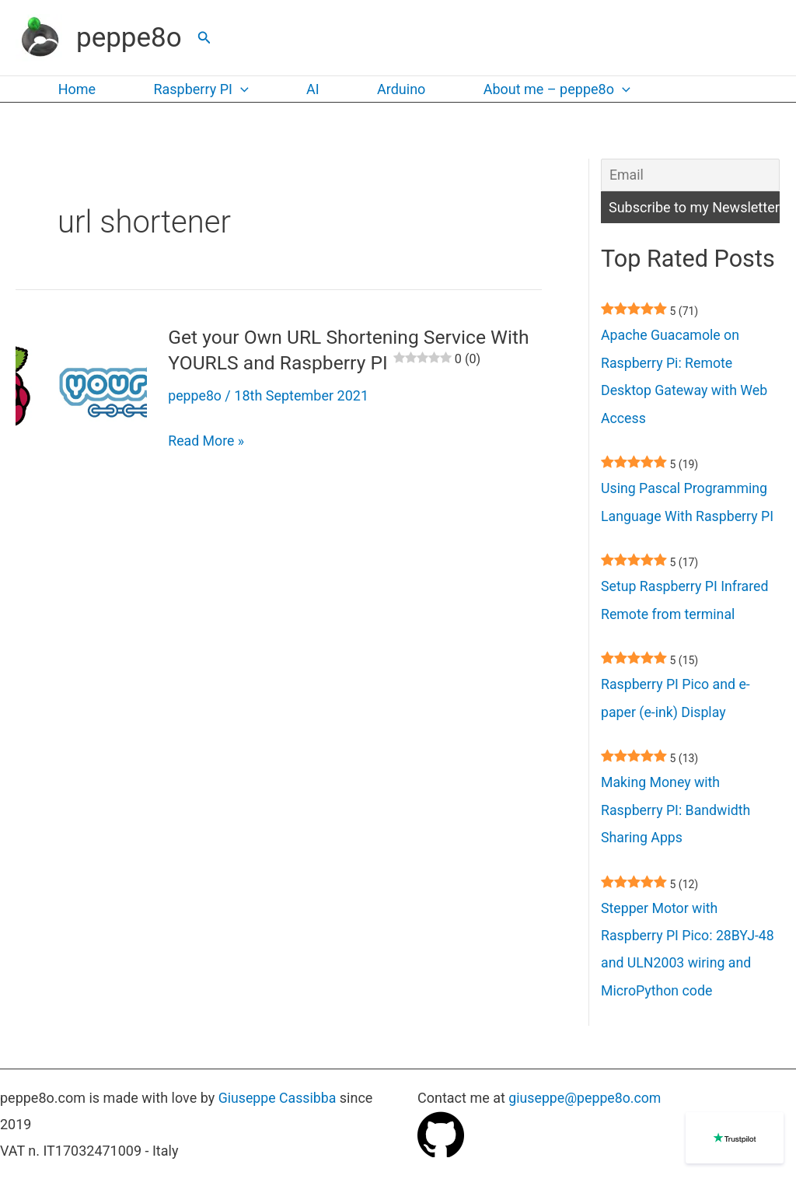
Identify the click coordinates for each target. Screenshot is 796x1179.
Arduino (392, 89)
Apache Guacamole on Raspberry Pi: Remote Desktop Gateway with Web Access (685, 378)
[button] (204, 37)
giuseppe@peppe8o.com (585, 1098)
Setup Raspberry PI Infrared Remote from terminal (686, 604)
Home (75, 89)
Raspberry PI (196, 89)
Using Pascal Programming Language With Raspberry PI (689, 505)
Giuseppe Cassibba (278, 1098)
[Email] (690, 175)
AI (306, 89)
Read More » (206, 440)
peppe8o (129, 38)
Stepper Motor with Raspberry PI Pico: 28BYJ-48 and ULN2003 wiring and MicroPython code (689, 956)
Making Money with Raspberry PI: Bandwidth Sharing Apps (676, 815)
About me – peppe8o (545, 89)
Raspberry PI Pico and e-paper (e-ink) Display (676, 702)
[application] (237, 89)
